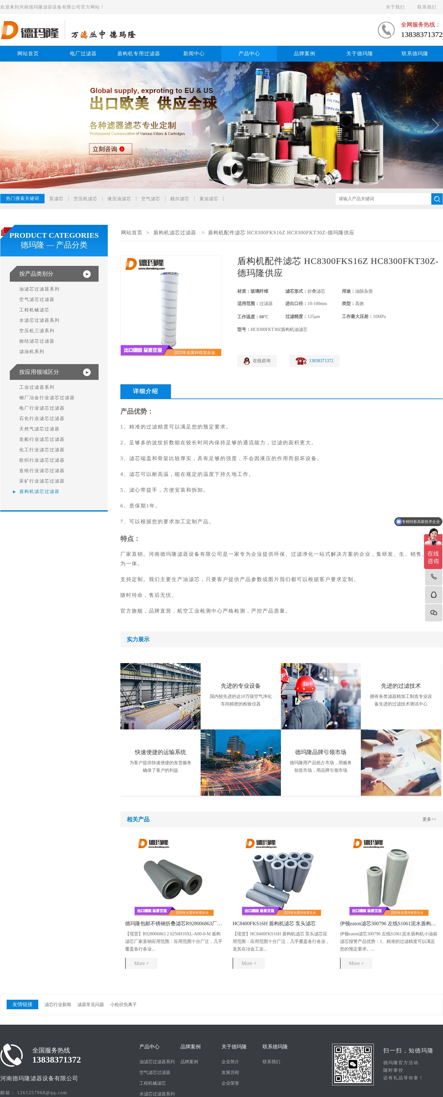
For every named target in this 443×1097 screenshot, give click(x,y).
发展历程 (230, 1072)
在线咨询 (261, 360)
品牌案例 (304, 53)
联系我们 (426, 7)
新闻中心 (194, 53)
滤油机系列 (32, 351)
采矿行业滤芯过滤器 (42, 481)
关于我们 (395, 7)
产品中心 (249, 53)
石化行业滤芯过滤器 (42, 418)
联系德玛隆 (415, 53)
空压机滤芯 (85, 198)
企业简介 (230, 1061)
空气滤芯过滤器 (37, 299)
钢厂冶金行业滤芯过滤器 (47, 397)
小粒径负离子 (123, 1004)
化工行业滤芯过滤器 (42, 449)
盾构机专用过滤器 (138, 53)
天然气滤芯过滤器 (39, 429)
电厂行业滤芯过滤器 (42, 408)
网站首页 (28, 53)
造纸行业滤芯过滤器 (42, 470)
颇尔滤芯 (179, 198)
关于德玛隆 (359, 53)
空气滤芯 (150, 198)
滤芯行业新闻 (58, 1004)
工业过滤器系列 (37, 387)
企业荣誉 (230, 1083)
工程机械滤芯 (34, 310)
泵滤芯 (56, 198)
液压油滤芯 (119, 198)
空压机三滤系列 (37, 330)
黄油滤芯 (208, 198)
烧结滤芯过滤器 (37, 341)
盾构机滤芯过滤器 (39, 491)
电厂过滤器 (83, 53)
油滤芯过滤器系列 (39, 289)
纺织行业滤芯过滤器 (42, 460)
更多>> (429, 819)
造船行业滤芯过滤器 (42, 439)
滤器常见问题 (90, 1004)
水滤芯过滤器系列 (39, 320)
